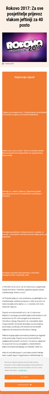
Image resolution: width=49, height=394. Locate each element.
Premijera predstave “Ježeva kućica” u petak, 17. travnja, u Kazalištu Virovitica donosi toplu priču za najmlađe (24, 234)
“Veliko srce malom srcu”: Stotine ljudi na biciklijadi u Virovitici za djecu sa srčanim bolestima (24, 113)
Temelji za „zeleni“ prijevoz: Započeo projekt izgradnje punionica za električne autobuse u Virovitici (22, 193)
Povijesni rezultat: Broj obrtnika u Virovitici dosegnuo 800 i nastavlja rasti (20, 274)
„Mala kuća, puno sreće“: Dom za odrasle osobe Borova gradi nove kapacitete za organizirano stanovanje (22, 153)
